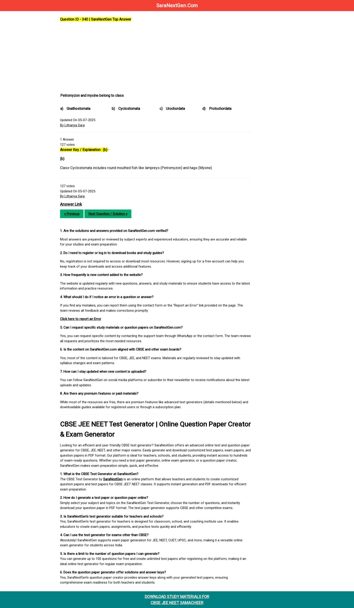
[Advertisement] (155, 57)
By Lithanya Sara (72, 125)
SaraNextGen (113, 479)
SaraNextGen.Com (177, 5)
